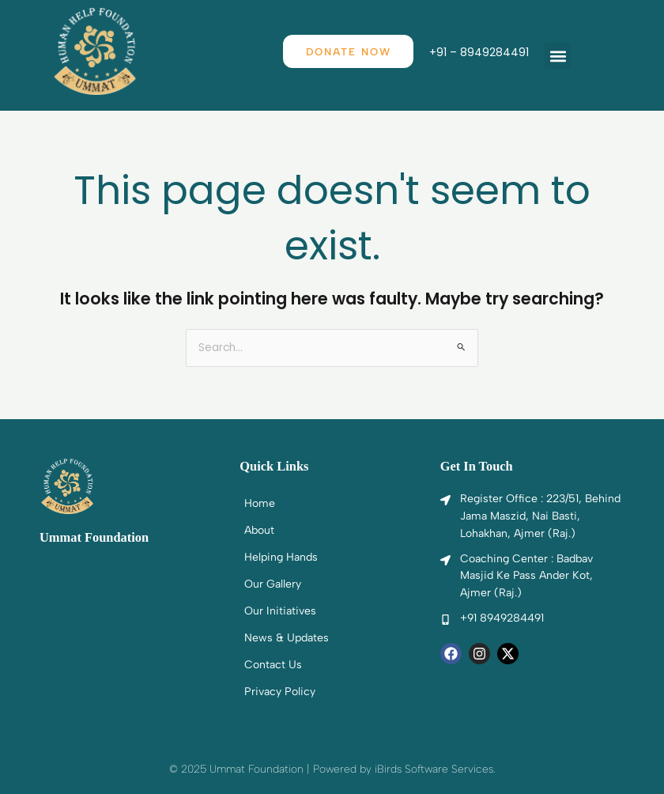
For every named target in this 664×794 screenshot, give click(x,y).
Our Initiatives (280, 611)
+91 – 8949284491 (480, 52)
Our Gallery (272, 584)
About (259, 530)
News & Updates (286, 638)
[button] (559, 56)
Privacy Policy (279, 691)
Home (259, 503)
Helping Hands (281, 557)
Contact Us (273, 664)
